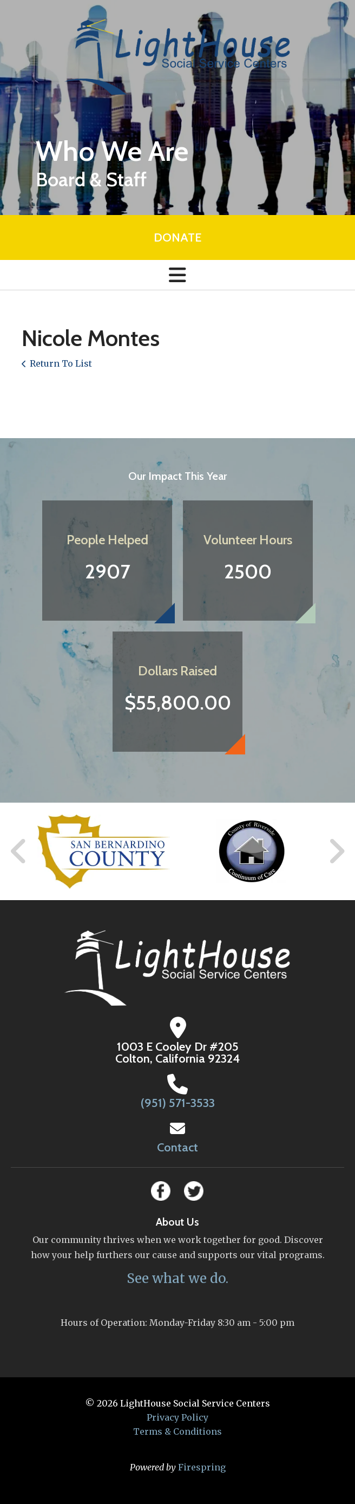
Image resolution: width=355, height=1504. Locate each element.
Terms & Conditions (177, 1431)
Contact (177, 1147)
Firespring (202, 1467)
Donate (177, 237)
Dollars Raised (177, 671)
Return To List (61, 363)
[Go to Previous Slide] (19, 851)
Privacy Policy (177, 1417)
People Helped (107, 540)
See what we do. (177, 1278)
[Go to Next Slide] (336, 851)
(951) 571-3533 (178, 1103)
